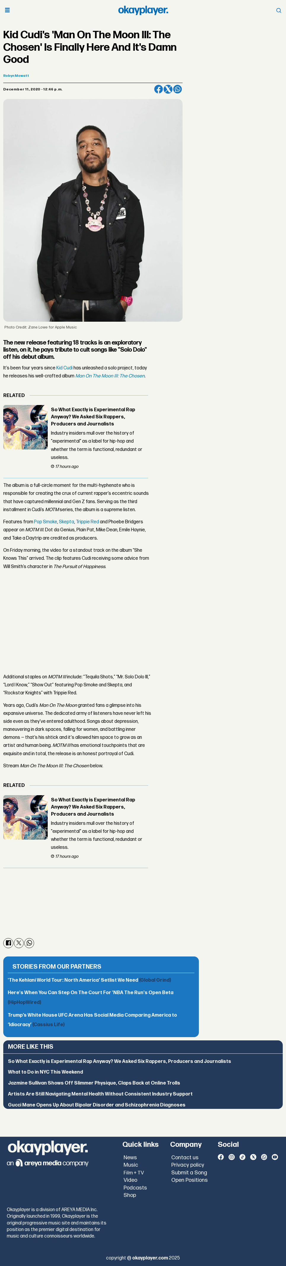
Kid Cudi (64, 368)
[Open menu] (7, 10)
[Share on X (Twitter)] (168, 89)
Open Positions (189, 1180)
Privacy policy (187, 1165)
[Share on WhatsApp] (177, 89)
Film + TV (134, 1173)
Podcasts (135, 1188)
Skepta (66, 522)
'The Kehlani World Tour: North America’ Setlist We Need (89, 980)
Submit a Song (189, 1173)
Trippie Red (87, 522)
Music (131, 1165)
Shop (130, 1195)
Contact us (185, 1158)
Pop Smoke (45, 522)
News (130, 1158)
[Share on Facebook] (158, 89)
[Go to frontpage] (143, 10)
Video (130, 1180)
